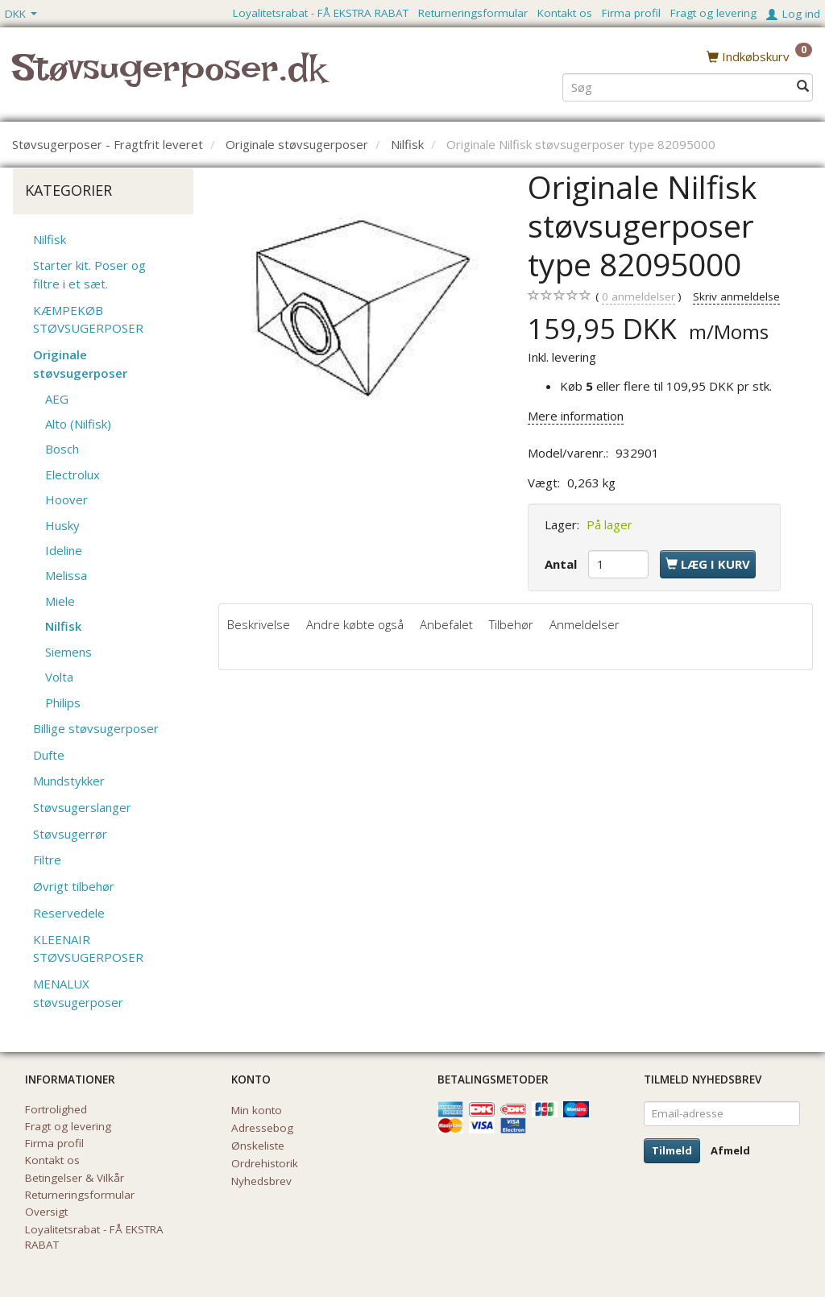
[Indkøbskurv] (759, 55)
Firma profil (631, 13)
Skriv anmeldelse (736, 296)
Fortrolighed (56, 1109)
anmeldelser (638, 297)
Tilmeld (672, 1150)
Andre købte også (355, 624)
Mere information (576, 416)
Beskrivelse (258, 624)
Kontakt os (564, 13)
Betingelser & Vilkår (74, 1178)
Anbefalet (446, 624)
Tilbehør (511, 624)
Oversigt (46, 1211)
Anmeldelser (584, 624)
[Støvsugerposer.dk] (168, 77)
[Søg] (803, 85)
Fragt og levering (713, 13)
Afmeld (730, 1150)
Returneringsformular (473, 13)
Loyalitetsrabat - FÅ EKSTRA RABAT (320, 13)
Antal (562, 564)
